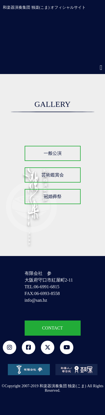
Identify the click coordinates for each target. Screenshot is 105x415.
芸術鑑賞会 (52, 174)
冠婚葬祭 (53, 196)
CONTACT (52, 328)
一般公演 (53, 153)
